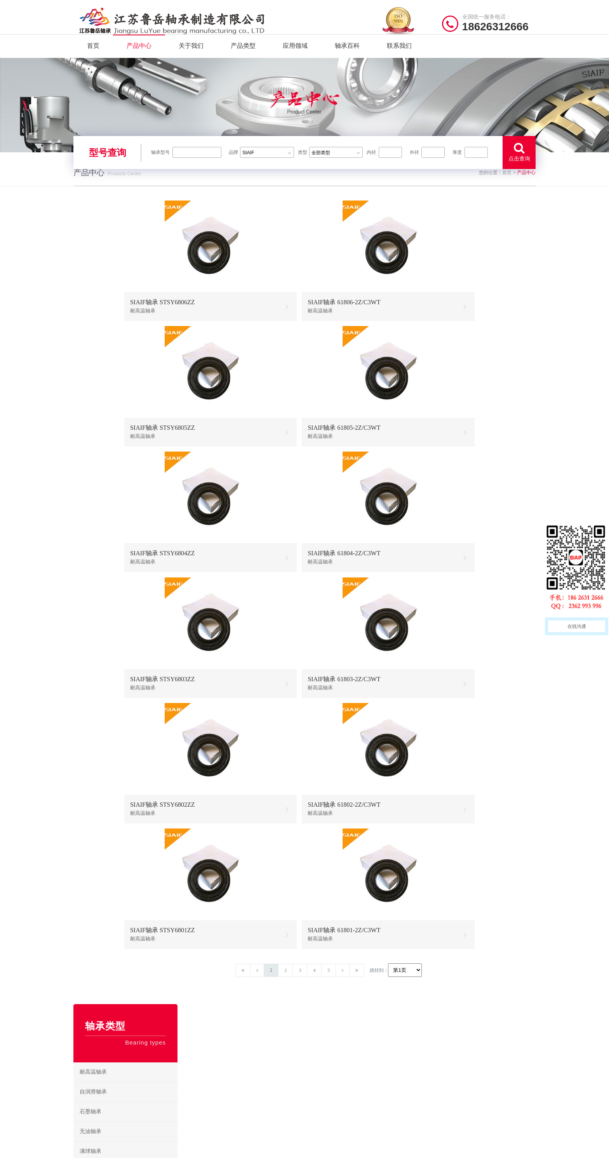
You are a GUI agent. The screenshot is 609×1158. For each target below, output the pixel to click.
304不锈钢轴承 (97, 529)
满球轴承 (90, 410)
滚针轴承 (90, 806)
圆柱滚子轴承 (96, 846)
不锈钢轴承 (93, 509)
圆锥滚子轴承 (96, 885)
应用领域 (295, 58)
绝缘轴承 (90, 430)
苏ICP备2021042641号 (252, 1148)
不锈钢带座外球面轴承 (107, 588)
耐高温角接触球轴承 (104, 687)
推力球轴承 (93, 826)
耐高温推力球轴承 (101, 648)
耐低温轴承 (93, 469)
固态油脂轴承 (96, 489)
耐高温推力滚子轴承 (104, 747)
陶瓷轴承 (90, 449)
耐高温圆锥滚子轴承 (104, 727)
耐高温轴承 (93, 330)
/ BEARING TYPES (346, 1031)
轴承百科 (347, 58)
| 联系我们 (137, 1148)
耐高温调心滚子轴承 (104, 667)
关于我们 (191, 58)
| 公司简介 (112, 1148)
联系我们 (399, 58)
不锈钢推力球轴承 (384, 1076)
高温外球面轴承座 (332, 1100)
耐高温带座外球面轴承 (107, 786)
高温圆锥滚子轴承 (332, 1088)
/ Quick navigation (225, 1031)
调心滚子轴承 (96, 865)
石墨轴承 (90, 370)
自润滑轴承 (93, 350)
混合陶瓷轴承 (96, 608)
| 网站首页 (86, 1148)
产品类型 (243, 58)
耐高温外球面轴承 (101, 766)
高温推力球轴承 (330, 1064)
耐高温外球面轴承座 (104, 945)
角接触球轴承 (96, 905)
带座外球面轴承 (99, 925)
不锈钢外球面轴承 (101, 568)
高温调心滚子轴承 (332, 1076)
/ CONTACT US (462, 1031)
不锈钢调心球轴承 (101, 548)
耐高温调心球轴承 (101, 628)
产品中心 (139, 58)
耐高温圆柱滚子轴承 (104, 707)
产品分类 (203, 1076)
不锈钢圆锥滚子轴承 (386, 1088)
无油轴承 (90, 390)
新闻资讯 (203, 1088)
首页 (93, 58)
